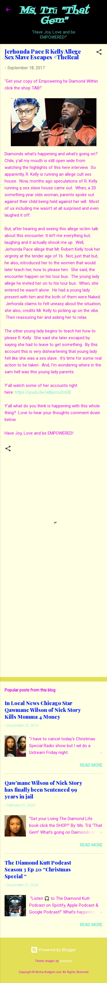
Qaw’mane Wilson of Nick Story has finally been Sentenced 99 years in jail (43, 789)
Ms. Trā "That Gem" (53, 16)
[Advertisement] (53, 628)
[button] (99, 53)
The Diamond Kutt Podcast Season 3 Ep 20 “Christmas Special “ (38, 869)
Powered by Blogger (53, 949)
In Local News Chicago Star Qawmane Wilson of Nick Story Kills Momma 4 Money (42, 710)
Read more (91, 765)
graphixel (66, 961)
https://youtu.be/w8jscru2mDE (43, 392)
